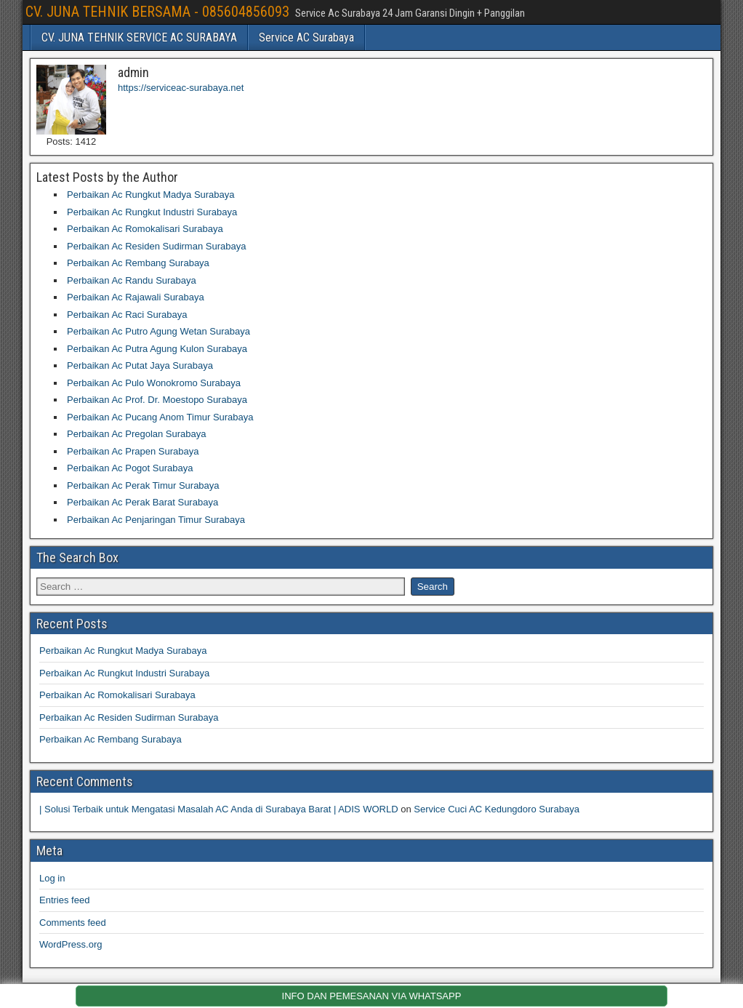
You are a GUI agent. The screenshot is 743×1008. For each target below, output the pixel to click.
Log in (52, 878)
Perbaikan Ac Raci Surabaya (127, 314)
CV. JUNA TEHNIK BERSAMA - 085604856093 (157, 11)
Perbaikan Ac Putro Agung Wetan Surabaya (158, 331)
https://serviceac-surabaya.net (181, 87)
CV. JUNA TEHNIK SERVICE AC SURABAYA (139, 37)
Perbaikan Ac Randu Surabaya (131, 280)
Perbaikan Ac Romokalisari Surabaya (145, 228)
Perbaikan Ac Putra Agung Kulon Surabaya (157, 348)
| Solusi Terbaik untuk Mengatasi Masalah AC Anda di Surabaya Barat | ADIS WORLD (218, 809)
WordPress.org (70, 944)
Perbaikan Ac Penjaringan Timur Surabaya (156, 519)
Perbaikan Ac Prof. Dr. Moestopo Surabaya (157, 399)
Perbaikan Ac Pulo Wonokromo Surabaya (154, 382)
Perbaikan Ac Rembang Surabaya (138, 262)
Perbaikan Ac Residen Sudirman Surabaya (156, 246)
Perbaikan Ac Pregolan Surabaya (136, 433)
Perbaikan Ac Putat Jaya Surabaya (140, 365)
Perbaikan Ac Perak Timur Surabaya (143, 485)
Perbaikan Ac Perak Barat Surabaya (142, 502)
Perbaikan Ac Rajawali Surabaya (135, 297)
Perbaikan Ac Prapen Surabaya (132, 451)
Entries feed (64, 900)
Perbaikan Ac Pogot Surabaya (130, 468)
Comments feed (72, 922)
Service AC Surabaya (306, 37)
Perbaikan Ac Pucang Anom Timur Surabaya (160, 417)
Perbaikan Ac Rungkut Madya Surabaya (151, 194)
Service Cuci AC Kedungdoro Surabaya (496, 809)
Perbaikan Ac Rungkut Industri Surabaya (152, 212)
